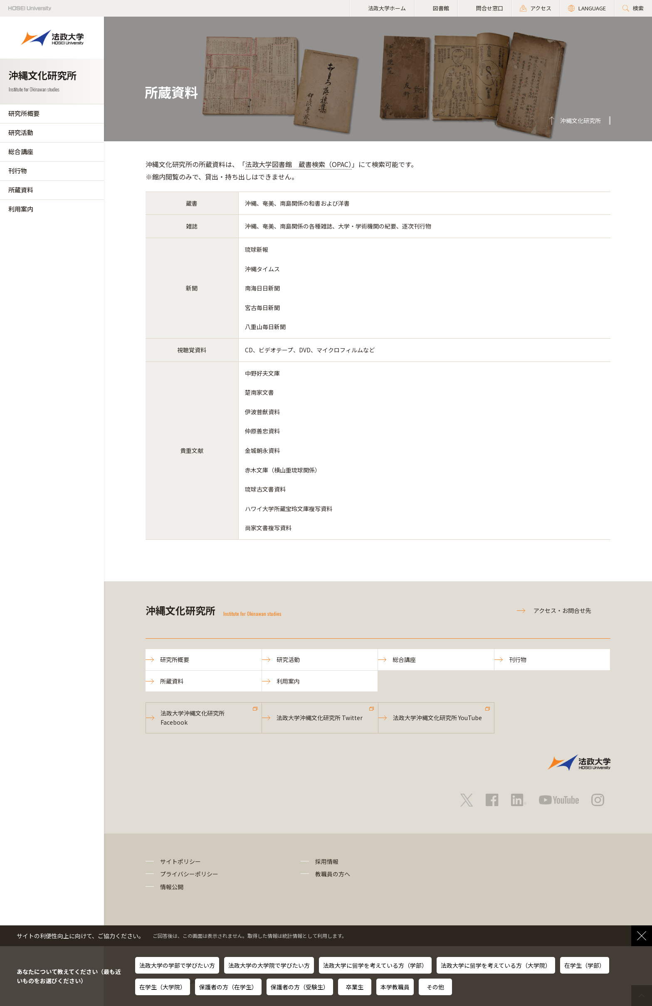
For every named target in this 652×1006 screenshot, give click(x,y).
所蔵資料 (20, 189)
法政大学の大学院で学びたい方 (269, 965)
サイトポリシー (180, 861)
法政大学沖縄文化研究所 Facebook (193, 717)
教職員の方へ (332, 874)
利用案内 (20, 208)
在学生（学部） (584, 965)
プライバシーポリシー (189, 874)
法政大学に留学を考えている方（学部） (375, 965)
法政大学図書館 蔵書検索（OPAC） (298, 164)
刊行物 (17, 170)
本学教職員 (395, 987)
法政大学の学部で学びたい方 (177, 965)
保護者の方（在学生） (228, 987)
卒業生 (354, 987)
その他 (435, 987)
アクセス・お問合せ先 (562, 610)
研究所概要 (24, 113)
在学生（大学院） (162, 987)
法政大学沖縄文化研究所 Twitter (320, 717)
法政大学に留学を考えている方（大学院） (496, 965)
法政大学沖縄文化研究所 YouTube (437, 717)
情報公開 (171, 887)
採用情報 (326, 861)
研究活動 (20, 132)
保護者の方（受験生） (300, 987)
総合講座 (20, 151)
